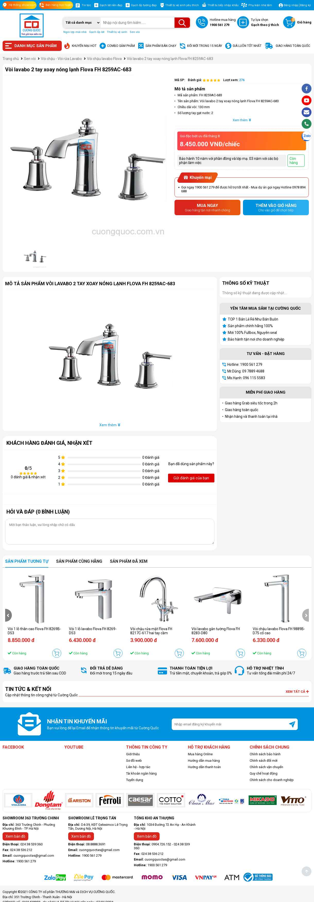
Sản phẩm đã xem (128, 561)
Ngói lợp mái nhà (74, 32)
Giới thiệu (133, 754)
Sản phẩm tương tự (26, 561)
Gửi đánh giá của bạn (191, 478)
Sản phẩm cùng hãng (79, 561)
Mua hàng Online (200, 754)
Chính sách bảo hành (265, 754)
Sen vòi (135, 32)
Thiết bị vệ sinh (117, 32)
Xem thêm (242, 120)
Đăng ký (305, 5)
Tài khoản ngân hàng (141, 773)
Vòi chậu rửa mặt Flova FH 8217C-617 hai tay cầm (151, 631)
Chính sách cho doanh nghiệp (272, 780)
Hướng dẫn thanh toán (204, 767)
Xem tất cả (297, 691)
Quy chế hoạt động (263, 773)
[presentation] (8, 615)
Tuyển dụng (134, 780)
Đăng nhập (291, 5)
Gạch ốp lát (96, 32)
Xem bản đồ (15, 836)
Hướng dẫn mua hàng (204, 760)
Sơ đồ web (134, 760)
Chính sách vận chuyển (266, 767)
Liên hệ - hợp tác (138, 767)
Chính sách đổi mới (263, 760)
